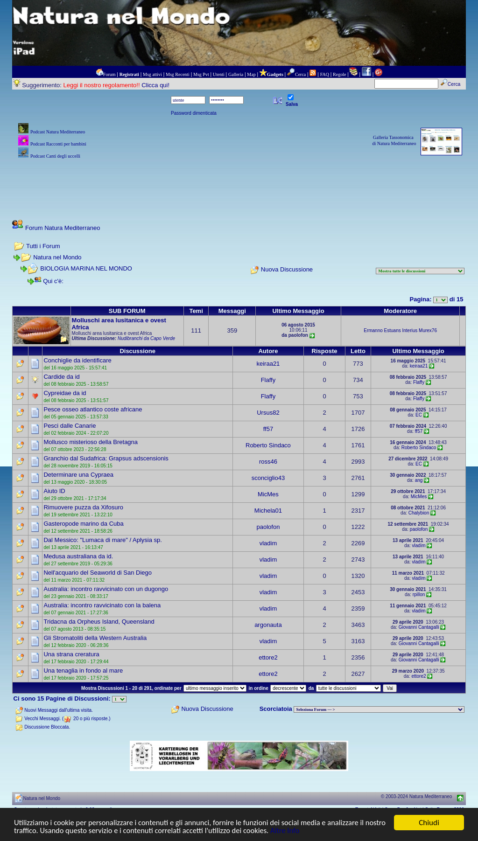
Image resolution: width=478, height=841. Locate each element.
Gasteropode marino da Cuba (83, 523)
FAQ (324, 74)
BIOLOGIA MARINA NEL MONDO (86, 268)
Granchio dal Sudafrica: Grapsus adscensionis (105, 458)
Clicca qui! (155, 85)
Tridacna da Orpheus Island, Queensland (98, 621)
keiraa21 (268, 363)
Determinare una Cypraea (78, 474)
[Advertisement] (239, 182)
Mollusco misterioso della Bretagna (90, 441)
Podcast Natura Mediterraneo (57, 131)
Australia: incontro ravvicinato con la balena (102, 605)
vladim (268, 543)
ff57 (268, 428)
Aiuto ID (54, 490)
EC (418, 414)
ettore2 (268, 657)
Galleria (235, 74)
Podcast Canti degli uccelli (55, 156)
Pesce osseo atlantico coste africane (92, 409)
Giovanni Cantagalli (419, 627)
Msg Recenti (178, 74)
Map (251, 74)
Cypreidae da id (64, 392)
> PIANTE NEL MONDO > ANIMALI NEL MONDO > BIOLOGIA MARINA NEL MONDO (379, 709)
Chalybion (418, 512)
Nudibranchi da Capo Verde (146, 338)
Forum (109, 74)
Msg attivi (152, 74)
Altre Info (316, 831)
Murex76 (428, 330)
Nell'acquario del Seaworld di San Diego (97, 572)
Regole (339, 74)
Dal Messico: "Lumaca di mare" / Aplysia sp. (102, 539)
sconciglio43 (268, 477)
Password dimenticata (194, 113)
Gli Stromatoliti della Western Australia (95, 637)
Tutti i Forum (43, 246)
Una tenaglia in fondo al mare (83, 670)
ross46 (268, 461)
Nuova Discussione (287, 269)
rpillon (419, 594)
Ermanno (373, 330)
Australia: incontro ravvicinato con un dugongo (105, 588)
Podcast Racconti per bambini (58, 143)
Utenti (219, 74)
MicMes (268, 494)
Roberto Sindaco (268, 445)
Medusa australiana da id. (78, 556)
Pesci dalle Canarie (69, 425)
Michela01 (268, 510)
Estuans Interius (401, 330)
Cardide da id (61, 376)
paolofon (268, 526)
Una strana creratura (71, 654)
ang (419, 480)
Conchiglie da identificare (77, 360)
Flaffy (268, 379)
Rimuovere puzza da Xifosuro (83, 507)
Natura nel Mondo (57, 257)
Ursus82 (268, 412)
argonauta (268, 624)
